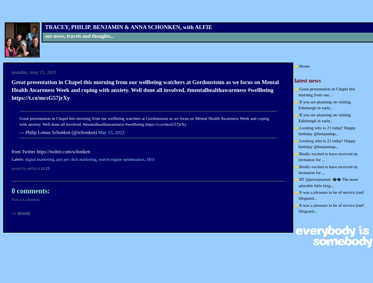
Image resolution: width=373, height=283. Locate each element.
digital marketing (39, 159)
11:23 (45, 168)
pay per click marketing (76, 159)
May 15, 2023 (111, 132)
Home (305, 66)
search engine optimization (121, 159)
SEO (150, 159)
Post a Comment (26, 199)
